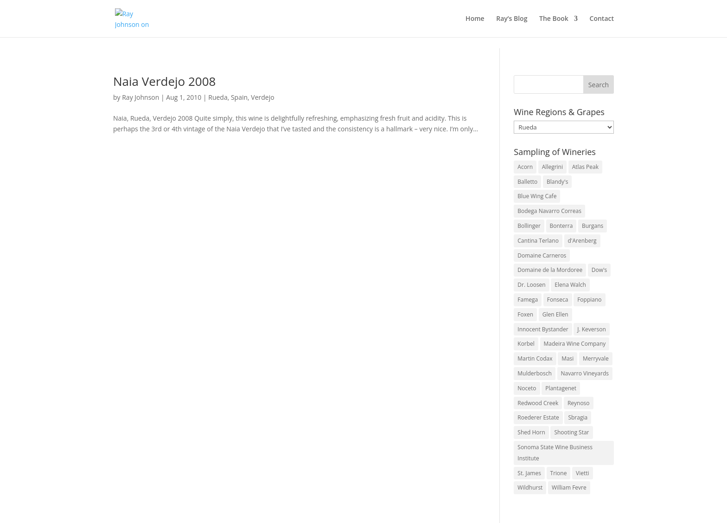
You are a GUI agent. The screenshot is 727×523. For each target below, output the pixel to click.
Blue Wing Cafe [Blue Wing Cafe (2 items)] (536, 196)
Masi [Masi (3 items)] (567, 358)
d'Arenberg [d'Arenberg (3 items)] (582, 241)
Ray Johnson (140, 97)
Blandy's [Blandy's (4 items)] (557, 182)
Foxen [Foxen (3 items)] (525, 314)
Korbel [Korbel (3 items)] (526, 344)
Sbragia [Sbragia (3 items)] (577, 417)
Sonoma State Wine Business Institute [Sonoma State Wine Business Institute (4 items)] (555, 452)
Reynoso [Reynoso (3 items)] (579, 403)
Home (475, 19)
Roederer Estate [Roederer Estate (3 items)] (538, 417)
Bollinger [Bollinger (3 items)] (529, 226)
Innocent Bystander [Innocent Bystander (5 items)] (542, 329)
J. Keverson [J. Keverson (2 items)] (591, 329)
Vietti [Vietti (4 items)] (582, 473)
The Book (553, 19)
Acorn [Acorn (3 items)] (525, 167)
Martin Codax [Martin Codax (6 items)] (534, 358)
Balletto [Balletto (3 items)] (527, 182)
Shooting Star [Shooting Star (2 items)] (571, 432)
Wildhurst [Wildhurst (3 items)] (529, 487)
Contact (602, 19)
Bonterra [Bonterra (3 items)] (561, 226)
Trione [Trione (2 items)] (558, 473)
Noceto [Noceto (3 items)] (526, 388)
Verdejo (262, 97)
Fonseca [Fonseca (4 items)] (557, 299)
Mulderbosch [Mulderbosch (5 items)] (534, 373)
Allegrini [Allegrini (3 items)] (552, 167)
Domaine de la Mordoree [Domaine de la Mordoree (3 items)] (549, 270)
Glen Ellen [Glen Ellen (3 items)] (555, 314)
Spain (239, 97)
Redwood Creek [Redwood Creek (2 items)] (537, 403)
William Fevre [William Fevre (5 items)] (569, 487)
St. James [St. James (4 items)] (529, 473)
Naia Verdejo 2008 (164, 81)
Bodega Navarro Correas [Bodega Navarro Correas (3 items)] (549, 211)
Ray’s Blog (511, 19)
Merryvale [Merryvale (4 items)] (596, 358)
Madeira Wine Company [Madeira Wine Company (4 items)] (575, 344)
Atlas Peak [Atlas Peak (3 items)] (585, 167)
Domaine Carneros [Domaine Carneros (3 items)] (541, 255)
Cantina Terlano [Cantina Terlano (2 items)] (538, 241)
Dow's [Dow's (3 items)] (599, 270)
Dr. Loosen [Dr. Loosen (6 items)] (531, 285)
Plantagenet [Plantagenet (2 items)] (560, 388)
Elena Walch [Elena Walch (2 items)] (570, 285)
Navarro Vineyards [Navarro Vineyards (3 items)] (585, 373)
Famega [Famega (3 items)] (527, 299)
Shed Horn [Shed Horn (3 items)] (531, 432)
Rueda (217, 97)
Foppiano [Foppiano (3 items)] (589, 299)
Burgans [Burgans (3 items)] (592, 226)
